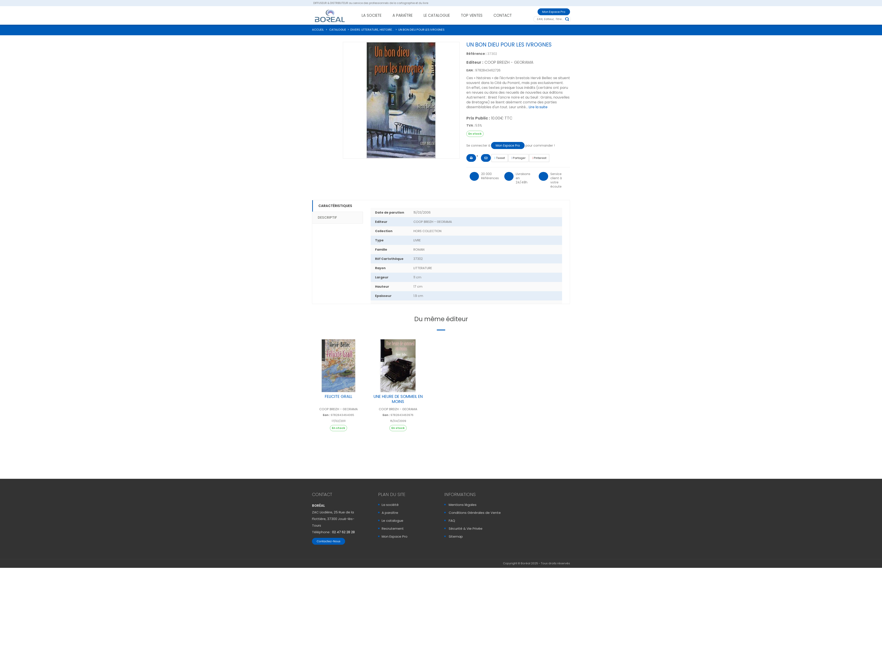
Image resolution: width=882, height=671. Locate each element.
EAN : (470, 70)
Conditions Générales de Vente (475, 512)
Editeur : (474, 62)
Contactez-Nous (328, 541)
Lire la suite (538, 107)
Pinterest (539, 158)
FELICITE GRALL (338, 396)
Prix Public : (478, 118)
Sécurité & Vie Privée (465, 528)
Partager (518, 158)
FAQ (452, 520)
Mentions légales (463, 504)
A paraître (390, 512)
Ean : (326, 415)
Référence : (476, 53)
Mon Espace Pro (553, 12)
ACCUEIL (318, 30)
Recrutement (393, 528)
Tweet (499, 158)
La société (390, 504)
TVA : (470, 125)
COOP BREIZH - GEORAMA (508, 62)
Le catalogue (392, 520)
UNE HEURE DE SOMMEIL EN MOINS (398, 399)
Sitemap (456, 536)
